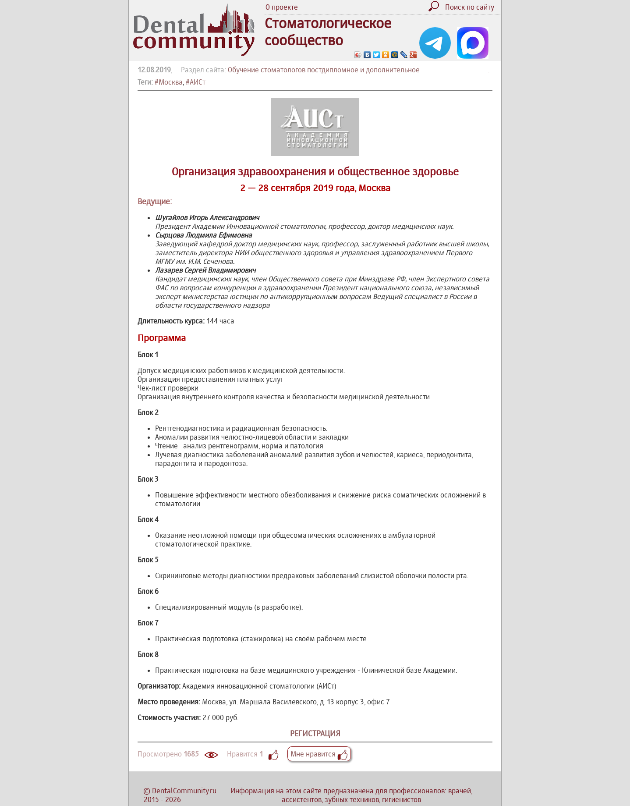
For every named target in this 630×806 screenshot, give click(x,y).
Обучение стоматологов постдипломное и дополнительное (324, 69)
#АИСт (195, 82)
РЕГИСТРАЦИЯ (315, 733)
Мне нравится (319, 753)
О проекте (281, 7)
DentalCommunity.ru (184, 790)
